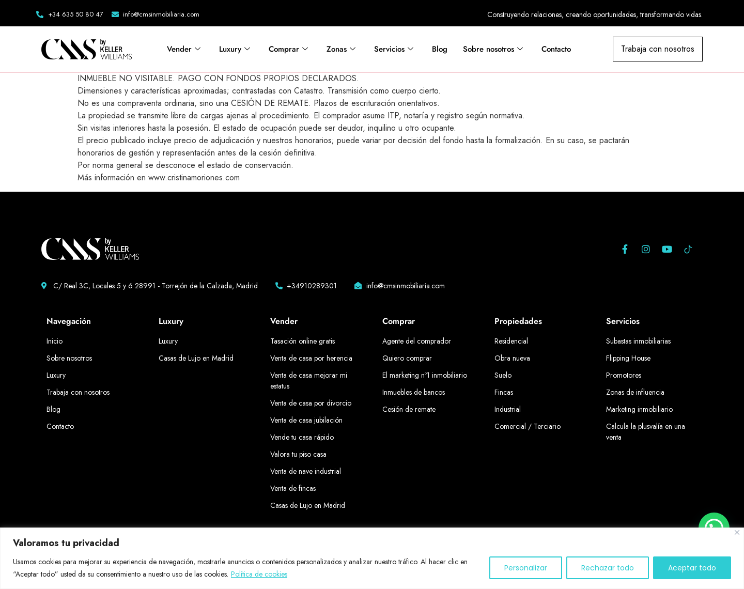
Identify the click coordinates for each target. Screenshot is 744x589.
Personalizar (525, 568)
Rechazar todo (607, 568)
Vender (183, 49)
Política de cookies (259, 574)
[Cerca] (737, 532)
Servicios (393, 49)
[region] (372, 558)
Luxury (234, 49)
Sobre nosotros (493, 49)
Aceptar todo (692, 568)
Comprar (288, 49)
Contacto (556, 49)
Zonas (341, 49)
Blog (439, 49)
